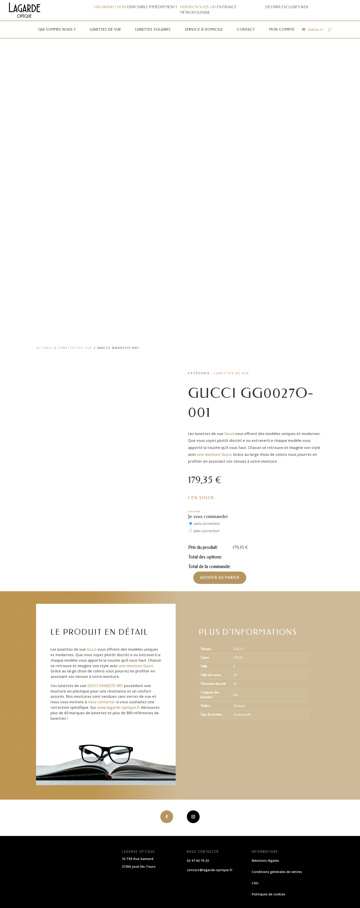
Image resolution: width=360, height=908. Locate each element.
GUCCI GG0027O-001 (105, 685)
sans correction (206, 523)
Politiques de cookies (268, 894)
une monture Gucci (214, 454)
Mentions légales (265, 860)
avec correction (206, 530)
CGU (255, 883)
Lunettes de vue (105, 29)
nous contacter (101, 701)
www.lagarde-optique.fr (118, 707)
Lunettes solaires (153, 29)
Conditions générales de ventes (277, 872)
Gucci (229, 433)
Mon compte (281, 29)
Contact (246, 29)
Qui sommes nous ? (57, 29)
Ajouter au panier (219, 578)
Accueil (44, 347)
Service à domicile (204, 29)
